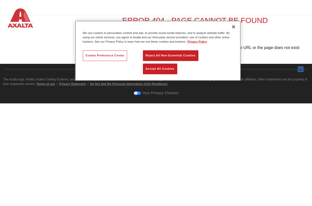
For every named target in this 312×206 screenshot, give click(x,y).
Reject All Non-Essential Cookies (171, 55)
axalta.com (180, 156)
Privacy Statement (72, 186)
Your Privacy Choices (156, 195)
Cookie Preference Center (105, 55)
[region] (158, 51)
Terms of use (45, 186)
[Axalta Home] (20, 18)
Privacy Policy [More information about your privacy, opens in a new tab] (197, 41)
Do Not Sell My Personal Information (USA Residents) (128, 186)
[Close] (233, 26)
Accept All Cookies (160, 68)
